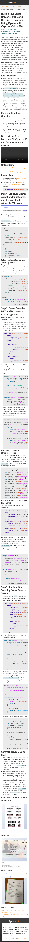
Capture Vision (16, 6)
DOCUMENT (17, 31)
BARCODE (5, 33)
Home (2, 6)
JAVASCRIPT (4, 31)
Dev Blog (8, 6)
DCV (15, 33)
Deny (6, 938)
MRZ (10, 33)
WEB (11, 31)
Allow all (25, 938)
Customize (15, 938)
